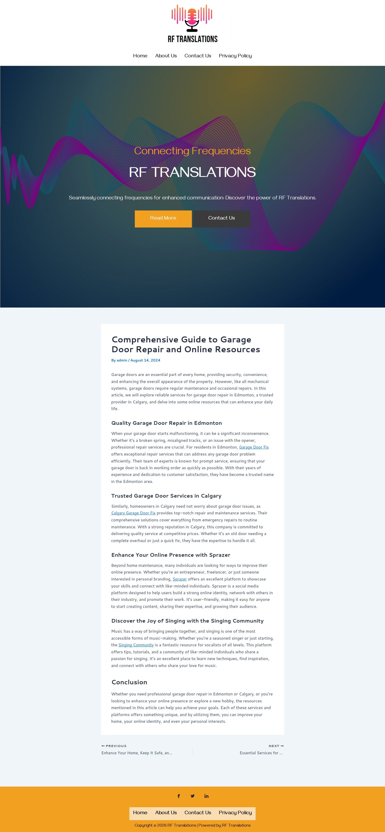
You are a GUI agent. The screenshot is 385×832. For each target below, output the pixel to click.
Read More (163, 230)
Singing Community (137, 656)
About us (166, 56)
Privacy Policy (235, 56)
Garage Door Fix (255, 458)
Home (140, 56)
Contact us (198, 56)
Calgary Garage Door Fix (134, 524)
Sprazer (180, 590)
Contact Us (221, 230)
